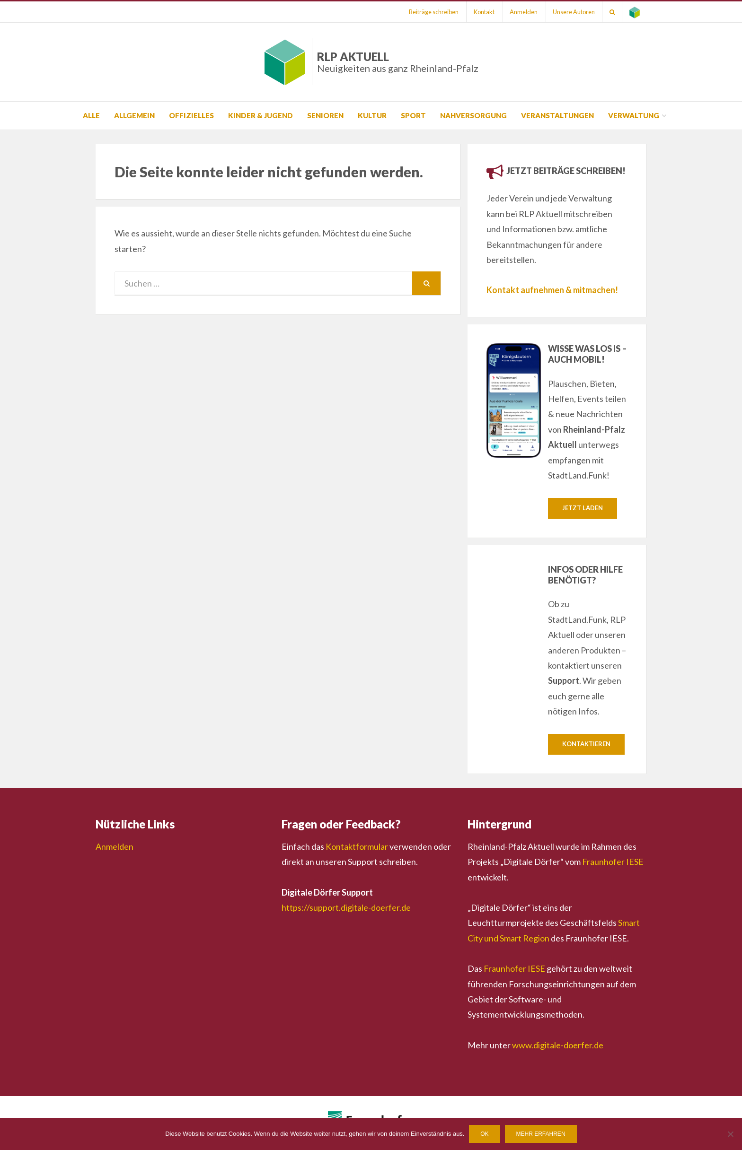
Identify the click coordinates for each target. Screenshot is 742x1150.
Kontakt (482, 12)
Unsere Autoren (573, 12)
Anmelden (523, 12)
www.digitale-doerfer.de (557, 1045)
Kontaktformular (357, 846)
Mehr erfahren (540, 1134)
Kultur (372, 115)
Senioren (325, 115)
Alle (91, 115)
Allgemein (134, 115)
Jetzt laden (582, 508)
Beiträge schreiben (432, 12)
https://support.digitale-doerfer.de (346, 907)
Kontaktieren (586, 744)
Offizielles (191, 115)
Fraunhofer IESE (613, 862)
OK (484, 1134)
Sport (413, 115)
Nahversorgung (473, 115)
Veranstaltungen (557, 115)
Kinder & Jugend (260, 115)
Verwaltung (633, 115)
